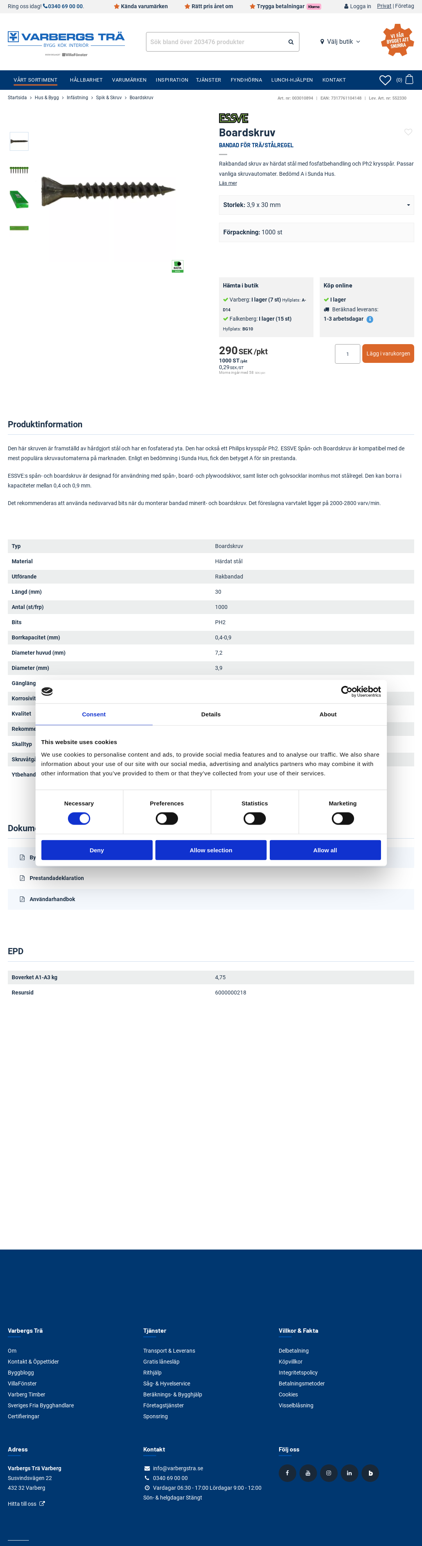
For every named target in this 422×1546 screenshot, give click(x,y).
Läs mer (228, 183)
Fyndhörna (246, 80)
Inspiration (172, 80)
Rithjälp (152, 1372)
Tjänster (208, 80)
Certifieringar (23, 1416)
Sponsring (155, 1416)
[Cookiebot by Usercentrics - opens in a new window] (347, 692)
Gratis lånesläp (161, 1362)
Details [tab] (211, 714)
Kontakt (334, 80)
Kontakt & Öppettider (33, 1362)
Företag (404, 6)
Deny (97, 849)
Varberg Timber (26, 1394)
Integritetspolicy (298, 1372)
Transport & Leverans (169, 1351)
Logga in (360, 6)
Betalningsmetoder (302, 1383)
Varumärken (129, 80)
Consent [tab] (94, 714)
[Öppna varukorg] (404, 80)
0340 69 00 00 (65, 6)
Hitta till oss (22, 1504)
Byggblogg (21, 1372)
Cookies (288, 1394)
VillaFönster (22, 1383)
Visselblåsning (296, 1405)
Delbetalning (294, 1351)
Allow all (325, 849)
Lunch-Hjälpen (292, 80)
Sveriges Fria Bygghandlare (41, 1405)
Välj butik (340, 41)
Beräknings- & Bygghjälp (172, 1394)
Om (12, 1351)
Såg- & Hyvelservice (166, 1383)
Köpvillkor (291, 1362)
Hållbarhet (86, 80)
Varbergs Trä (25, 1330)
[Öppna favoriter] (385, 80)
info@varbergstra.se (178, 1468)
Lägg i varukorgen (388, 353)
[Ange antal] (347, 354)
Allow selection (211, 849)
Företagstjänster (163, 1405)
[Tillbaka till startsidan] (66, 38)
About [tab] (328, 714)
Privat (384, 6)
